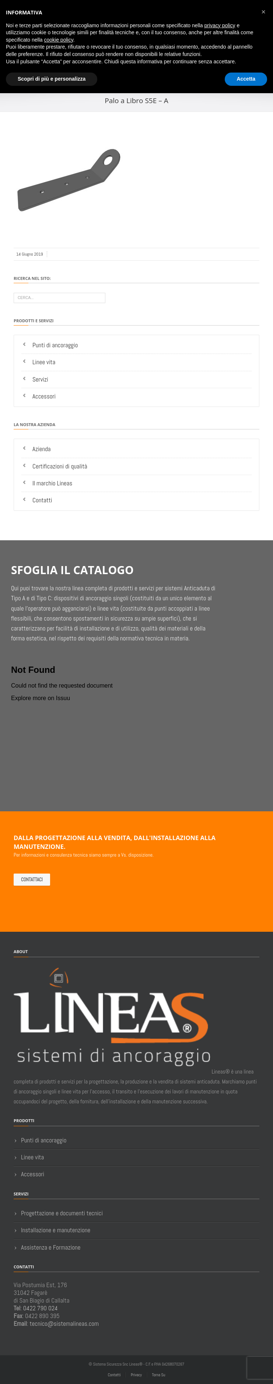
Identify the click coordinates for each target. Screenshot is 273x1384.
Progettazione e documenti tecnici (62, 1213)
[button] (263, 12)
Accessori (44, 396)
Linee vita (43, 362)
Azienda (41, 449)
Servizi (40, 379)
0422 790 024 (40, 1308)
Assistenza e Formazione (50, 1247)
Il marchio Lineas (52, 483)
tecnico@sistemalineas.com (64, 1324)
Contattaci (32, 880)
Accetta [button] (246, 79)
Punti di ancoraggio (55, 345)
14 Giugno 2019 (29, 254)
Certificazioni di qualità (59, 466)
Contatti (42, 500)
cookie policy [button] (58, 40)
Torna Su (158, 1374)
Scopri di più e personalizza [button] (51, 79)
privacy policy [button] (219, 25)
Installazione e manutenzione (55, 1230)
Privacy (136, 1374)
